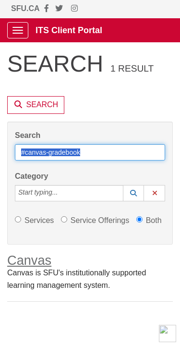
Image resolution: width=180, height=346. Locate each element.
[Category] (63, 193)
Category (31, 176)
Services (34, 220)
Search (27, 135)
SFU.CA (25, 8)
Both (149, 220)
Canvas (29, 260)
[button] (133, 193)
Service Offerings (95, 220)
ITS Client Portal (69, 30)
